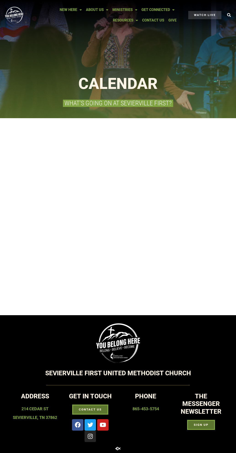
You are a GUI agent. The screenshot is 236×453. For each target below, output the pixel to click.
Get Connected (158, 10)
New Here (71, 10)
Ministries (124, 10)
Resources (125, 20)
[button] (229, 15)
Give (172, 20)
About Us (97, 10)
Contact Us (153, 20)
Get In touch (90, 396)
